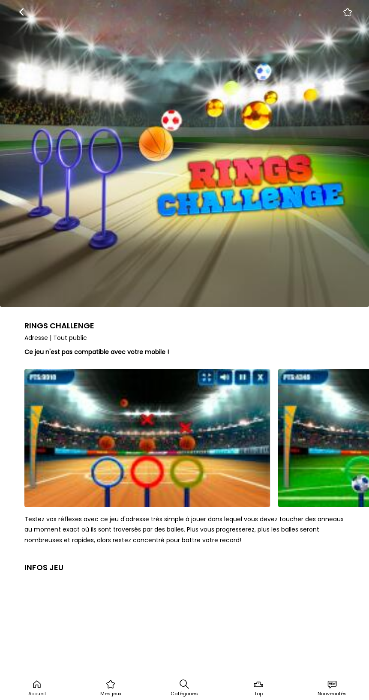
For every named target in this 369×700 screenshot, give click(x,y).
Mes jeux (110, 688)
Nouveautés (332, 688)
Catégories (184, 688)
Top (258, 688)
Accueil (37, 688)
